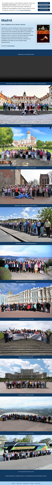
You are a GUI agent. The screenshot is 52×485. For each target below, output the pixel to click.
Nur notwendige (44, 3)
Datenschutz (26, 482)
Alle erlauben (44, 9)
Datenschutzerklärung (25, 10)
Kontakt (13, 482)
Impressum (19, 482)
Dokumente (37, 482)
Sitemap (32, 482)
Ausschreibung (10, 45)
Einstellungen (44, 6)
